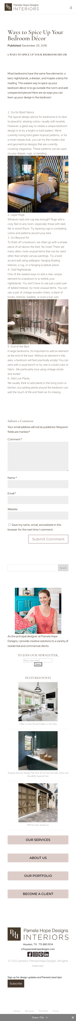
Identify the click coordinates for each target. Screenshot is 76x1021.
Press (56, 1011)
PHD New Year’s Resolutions (38, 825)
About (16, 1011)
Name (12, 478)
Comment (15, 439)
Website (12, 509)
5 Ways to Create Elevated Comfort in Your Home (38, 724)
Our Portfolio (38, 876)
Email (12, 493)
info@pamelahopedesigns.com (38, 949)
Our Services (38, 840)
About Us (38, 858)
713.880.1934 (46, 944)
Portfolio (43, 1011)
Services (29, 1011)
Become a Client (38, 894)
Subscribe (16, 983)
